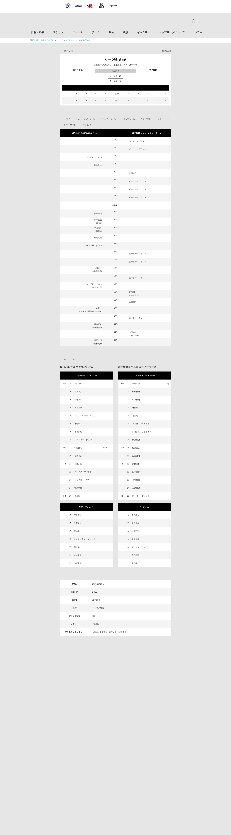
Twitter (166, 21)
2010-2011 (51, 40)
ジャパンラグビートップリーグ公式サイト (46, 21)
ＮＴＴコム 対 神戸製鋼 (81, 40)
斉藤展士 (78, 399)
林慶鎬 (135, 408)
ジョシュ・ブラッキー (141, 432)
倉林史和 (98, 343)
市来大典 (136, 488)
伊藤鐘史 (136, 440)
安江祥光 (135, 335)
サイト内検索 (199, 21)
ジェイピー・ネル (94, 157)
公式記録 (166, 51)
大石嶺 (134, 563)
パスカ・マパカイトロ (138, 141)
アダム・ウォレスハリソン (86, 416)
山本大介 (136, 472)
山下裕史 (133, 332)
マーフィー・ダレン (93, 246)
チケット (58, 32)
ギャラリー (143, 32)
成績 (125, 32)
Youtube (183, 21)
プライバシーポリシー (114, 812)
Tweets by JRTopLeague (118, 696)
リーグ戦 (60, 40)
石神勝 (99, 223)
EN (193, 22)
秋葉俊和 (98, 271)
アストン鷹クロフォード (91, 311)
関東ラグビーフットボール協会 (175, 712)
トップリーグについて (172, 32)
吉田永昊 (135, 523)
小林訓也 (78, 432)
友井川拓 (98, 213)
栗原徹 (77, 496)
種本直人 (98, 324)
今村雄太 (136, 480)
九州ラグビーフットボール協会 (175, 736)
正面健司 (133, 173)
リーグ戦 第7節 (116, 60)
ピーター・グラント (137, 149)
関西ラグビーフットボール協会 (175, 724)
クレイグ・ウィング (83, 472)
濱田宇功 (98, 327)
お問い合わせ (134, 812)
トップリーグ (54, 696)
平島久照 (136, 383)
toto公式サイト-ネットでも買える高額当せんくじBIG (175, 773)
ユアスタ (123, 65)
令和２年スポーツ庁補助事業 (175, 797)
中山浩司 (98, 228)
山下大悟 (98, 287)
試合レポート (70, 51)
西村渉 (99, 231)
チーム (96, 32)
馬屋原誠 (98, 220)
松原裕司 (136, 391)
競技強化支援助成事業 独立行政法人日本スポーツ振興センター (175, 785)
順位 (111, 32)
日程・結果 (37, 32)
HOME (31, 40)
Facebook (175, 21)
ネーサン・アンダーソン (142, 547)
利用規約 (96, 812)
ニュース (78, 32)
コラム (198, 32)
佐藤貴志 (136, 448)
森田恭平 (135, 555)
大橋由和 (136, 464)
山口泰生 (98, 268)
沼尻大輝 (98, 340)
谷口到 (132, 292)
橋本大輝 (135, 295)
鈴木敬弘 (135, 531)
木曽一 (99, 308)
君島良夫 (98, 165)
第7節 (68, 40)
